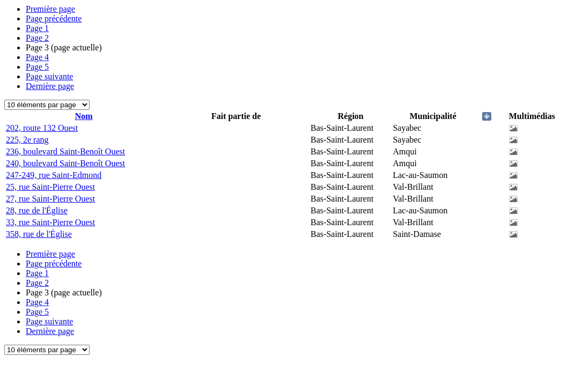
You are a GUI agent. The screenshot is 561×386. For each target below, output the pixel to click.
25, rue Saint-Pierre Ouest (50, 186)
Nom (84, 116)
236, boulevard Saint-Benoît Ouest (65, 151)
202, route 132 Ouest (42, 127)
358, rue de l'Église (39, 234)
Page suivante (49, 76)
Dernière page (50, 86)
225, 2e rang (27, 139)
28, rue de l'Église (37, 210)
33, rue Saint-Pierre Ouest (50, 222)
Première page (50, 8)
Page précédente (54, 18)
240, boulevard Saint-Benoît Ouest (65, 163)
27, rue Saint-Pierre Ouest (50, 198)
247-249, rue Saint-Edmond (53, 175)
